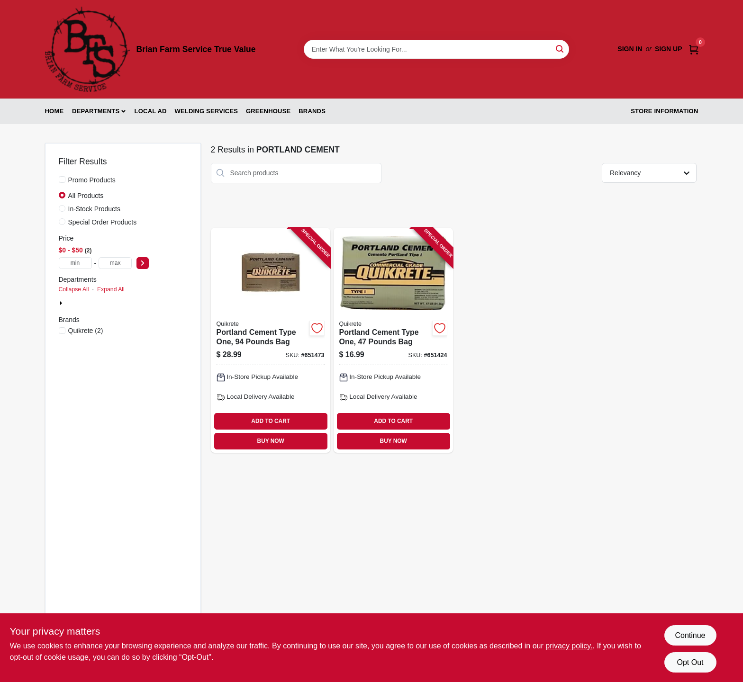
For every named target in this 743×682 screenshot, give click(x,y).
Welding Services (206, 111)
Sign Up (668, 49)
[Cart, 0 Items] (693, 49)
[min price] (75, 263)
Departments (95, 111)
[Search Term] (436, 49)
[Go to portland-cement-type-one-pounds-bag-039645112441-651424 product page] (393, 340)
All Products (86, 195)
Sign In (629, 49)
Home (54, 111)
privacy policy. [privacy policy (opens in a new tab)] (568, 646)
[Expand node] (62, 303)
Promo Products (92, 180)
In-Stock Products (94, 208)
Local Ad (151, 111)
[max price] (115, 263)
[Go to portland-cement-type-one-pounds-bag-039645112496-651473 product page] (270, 340)
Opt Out (690, 662)
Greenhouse (268, 111)
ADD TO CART (270, 421)
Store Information (664, 111)
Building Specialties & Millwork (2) (115, 303)
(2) (85, 330)
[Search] (560, 48)
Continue (690, 635)
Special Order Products (102, 222)
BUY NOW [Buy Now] (270, 441)
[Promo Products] (62, 179)
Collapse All (74, 289)
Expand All (111, 289)
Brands (312, 111)
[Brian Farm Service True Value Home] (87, 49)
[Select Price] (142, 263)
